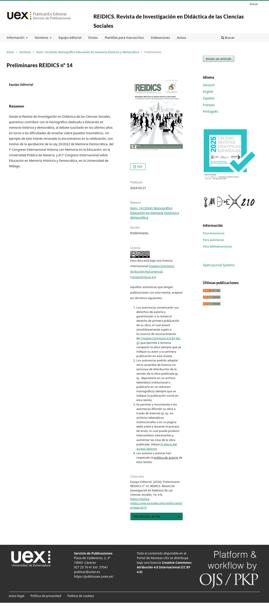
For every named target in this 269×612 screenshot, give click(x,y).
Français (209, 105)
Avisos (181, 37)
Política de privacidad (45, 596)
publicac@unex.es (87, 572)
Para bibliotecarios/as (217, 246)
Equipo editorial (69, 37)
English (208, 91)
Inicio (10, 52)
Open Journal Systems (219, 265)
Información (16, 37)
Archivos (25, 52)
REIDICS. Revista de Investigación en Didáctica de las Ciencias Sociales (168, 21)
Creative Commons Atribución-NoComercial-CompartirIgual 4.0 (152, 271)
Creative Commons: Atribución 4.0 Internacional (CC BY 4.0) (164, 567)
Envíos (93, 37)
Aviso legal (16, 596)
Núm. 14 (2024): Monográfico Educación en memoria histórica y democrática (87, 52)
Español (208, 98)
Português (210, 111)
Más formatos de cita (146, 516)
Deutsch (209, 85)
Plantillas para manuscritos (124, 37)
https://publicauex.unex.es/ (94, 576)
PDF (139, 167)
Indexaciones (160, 37)
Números (42, 37)
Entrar (254, 4)
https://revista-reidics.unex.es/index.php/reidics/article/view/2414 (156, 503)
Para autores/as (213, 240)
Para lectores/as (213, 233)
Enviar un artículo (218, 59)
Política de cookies (80, 596)
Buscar (228, 37)
